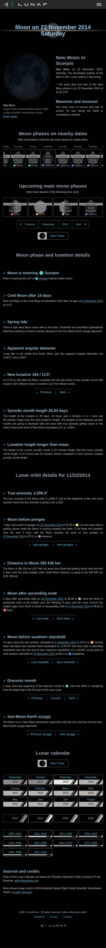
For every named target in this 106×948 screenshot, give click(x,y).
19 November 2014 (52, 598)
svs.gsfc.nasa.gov (22, 892)
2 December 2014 (79, 606)
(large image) (10, 116)
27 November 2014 (14, 536)
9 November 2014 (65, 642)
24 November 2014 (44, 653)
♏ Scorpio (41, 278)
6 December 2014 (92, 301)
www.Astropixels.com (26, 880)
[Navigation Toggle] (53, 4)
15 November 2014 (51, 525)
